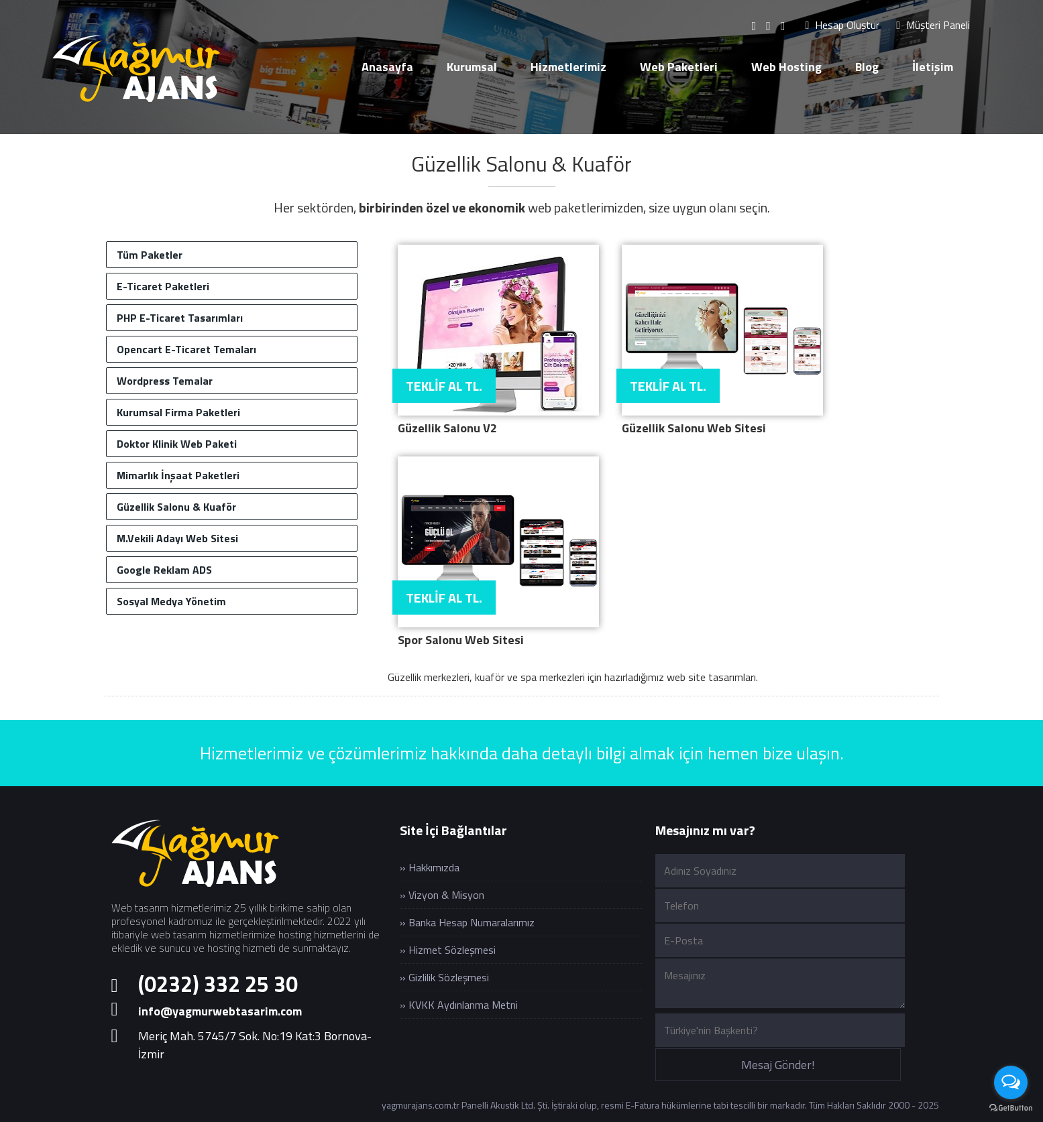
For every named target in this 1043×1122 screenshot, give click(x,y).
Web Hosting (786, 67)
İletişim (932, 67)
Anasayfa (387, 67)
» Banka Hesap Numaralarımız (467, 922)
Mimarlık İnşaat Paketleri (178, 475)
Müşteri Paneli (933, 25)
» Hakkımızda (429, 867)
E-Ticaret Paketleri (163, 286)
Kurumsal (472, 67)
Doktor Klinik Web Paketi (177, 444)
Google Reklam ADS (164, 570)
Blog (867, 67)
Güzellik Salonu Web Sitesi (694, 428)
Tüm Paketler (149, 255)
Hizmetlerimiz (568, 67)
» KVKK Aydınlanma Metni (459, 1005)
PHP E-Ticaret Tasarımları (180, 318)
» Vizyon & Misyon (442, 895)
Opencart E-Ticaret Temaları (186, 349)
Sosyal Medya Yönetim (171, 601)
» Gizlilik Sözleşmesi (444, 977)
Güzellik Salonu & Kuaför (521, 163)
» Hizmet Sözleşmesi (448, 950)
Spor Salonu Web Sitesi (461, 640)
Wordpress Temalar (165, 381)
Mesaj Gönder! (778, 1065)
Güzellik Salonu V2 (447, 428)
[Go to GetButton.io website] (1010, 1108)
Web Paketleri (679, 67)
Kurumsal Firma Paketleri (178, 412)
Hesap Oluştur (842, 25)
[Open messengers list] (1011, 1082)
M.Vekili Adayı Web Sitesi (177, 538)
